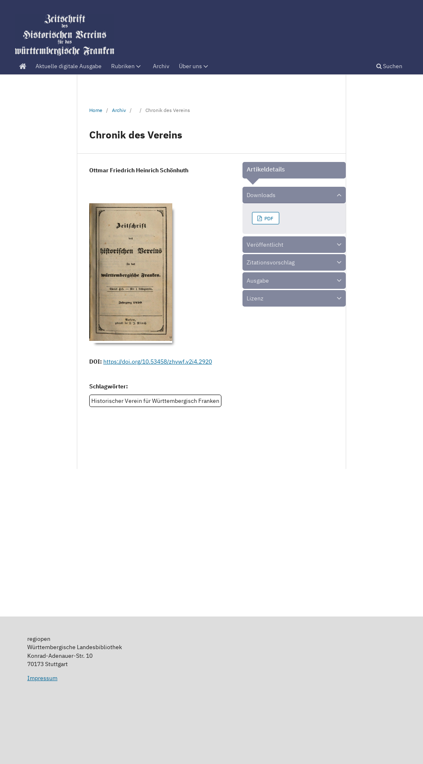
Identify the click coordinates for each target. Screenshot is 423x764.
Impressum (42, 678)
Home (95, 110)
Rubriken (126, 66)
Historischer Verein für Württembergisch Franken (155, 401)
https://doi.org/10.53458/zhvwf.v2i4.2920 (157, 361)
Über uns (194, 66)
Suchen (389, 66)
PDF (268, 218)
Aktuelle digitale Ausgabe (69, 66)
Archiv (161, 66)
